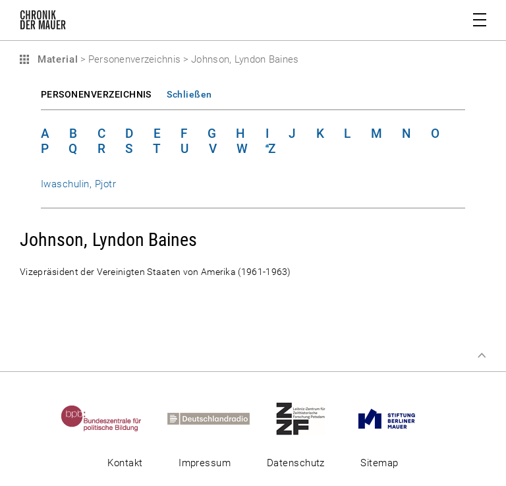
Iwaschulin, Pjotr (78, 184)
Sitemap (379, 463)
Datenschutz (296, 463)
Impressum (205, 463)
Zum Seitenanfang (481, 355)
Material (56, 59)
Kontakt (124, 463)
